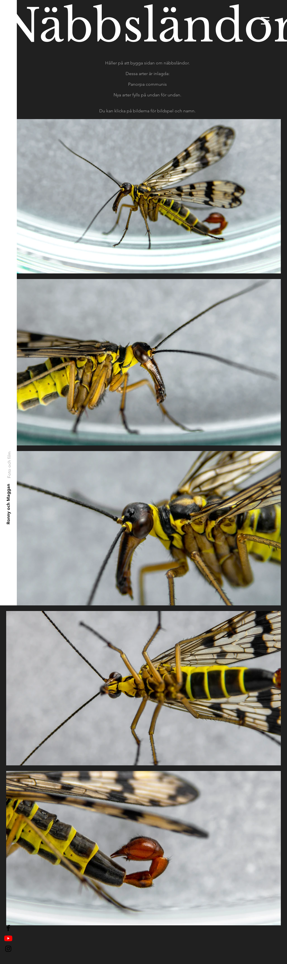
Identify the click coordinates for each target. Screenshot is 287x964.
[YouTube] (8, 938)
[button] (265, 21)
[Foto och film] (9, 464)
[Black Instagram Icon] (8, 949)
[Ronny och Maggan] (8, 504)
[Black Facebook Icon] (8, 928)
